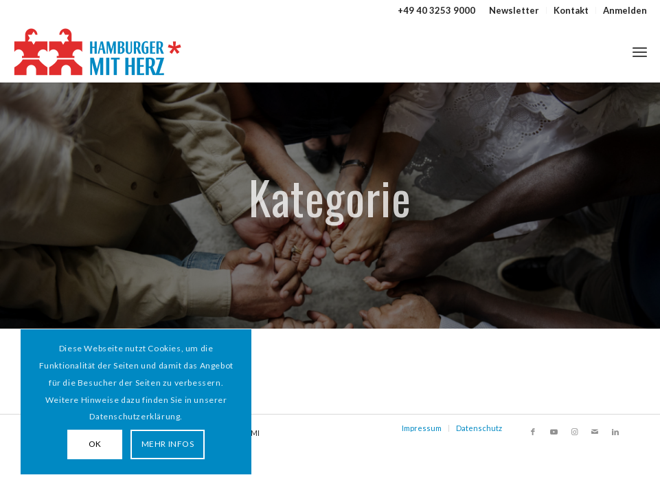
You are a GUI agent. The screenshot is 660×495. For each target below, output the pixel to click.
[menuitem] (514, 10)
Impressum (422, 428)
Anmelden (625, 10)
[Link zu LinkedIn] (615, 431)
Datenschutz (479, 428)
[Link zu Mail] (594, 431)
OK (95, 444)
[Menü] (640, 51)
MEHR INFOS (167, 444)
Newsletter (514, 10)
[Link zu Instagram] (574, 431)
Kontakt (571, 10)
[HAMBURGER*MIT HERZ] (98, 51)
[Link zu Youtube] (553, 431)
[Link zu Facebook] (533, 431)
